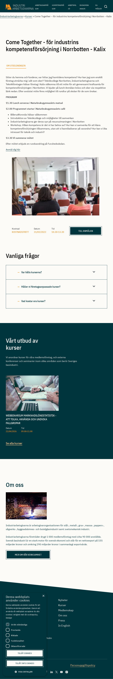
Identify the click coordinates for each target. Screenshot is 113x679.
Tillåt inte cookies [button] (24, 663)
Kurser (28, 16)
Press (61, 620)
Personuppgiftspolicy (82, 665)
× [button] (43, 596)
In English (64, 625)
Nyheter (63, 600)
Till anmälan (85, 230)
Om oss (62, 615)
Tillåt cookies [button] (25, 653)
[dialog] (25, 634)
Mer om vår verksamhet (28, 554)
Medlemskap (65, 610)
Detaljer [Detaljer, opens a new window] (9, 618)
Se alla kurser (14, 443)
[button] (25, 671)
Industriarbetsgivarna (11, 16)
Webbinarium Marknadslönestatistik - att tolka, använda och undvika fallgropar (31, 419)
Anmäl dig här (13, 149)
